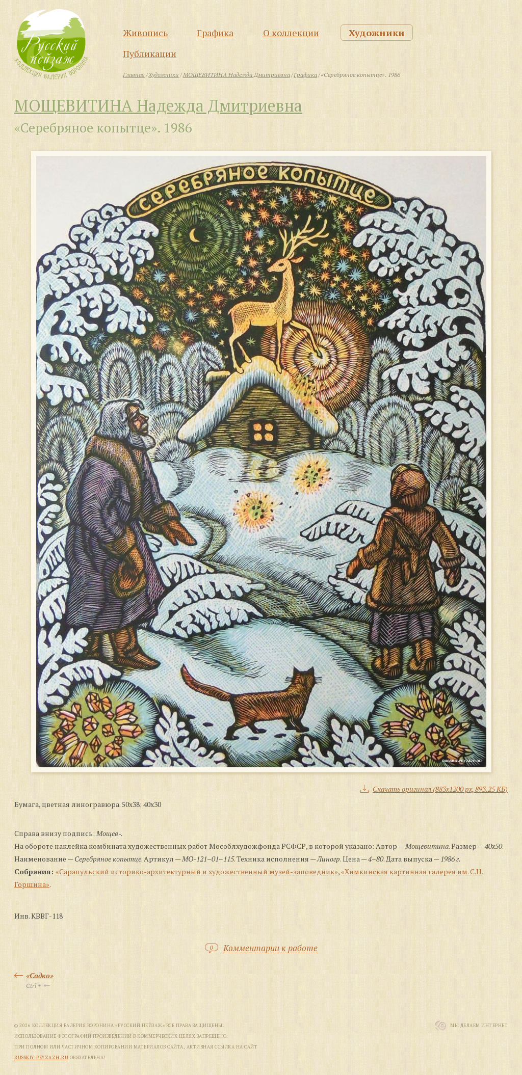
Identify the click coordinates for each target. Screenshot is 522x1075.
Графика (215, 32)
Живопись (145, 32)
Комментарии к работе (270, 948)
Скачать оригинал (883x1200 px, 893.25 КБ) (440, 789)
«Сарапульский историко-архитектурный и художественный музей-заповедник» (197, 871)
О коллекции (291, 32)
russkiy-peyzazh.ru (41, 1058)
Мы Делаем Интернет (479, 1026)
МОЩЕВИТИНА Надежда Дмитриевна (158, 105)
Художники (377, 32)
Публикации (149, 53)
